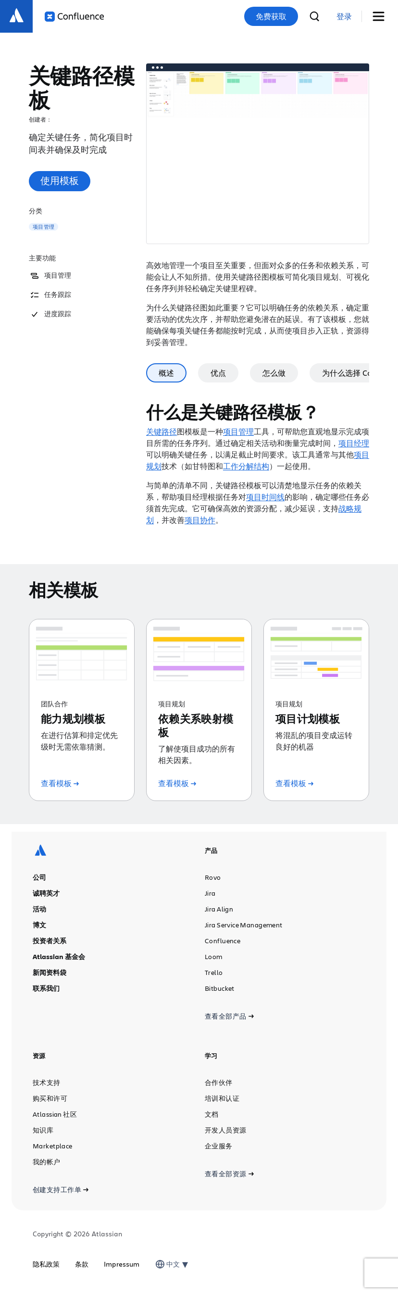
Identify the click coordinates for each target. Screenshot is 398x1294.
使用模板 (59, 180)
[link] (344, 16)
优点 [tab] (247, 373)
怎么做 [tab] (302, 373)
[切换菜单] (381, 16)
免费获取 (271, 16)
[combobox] (167, 1264)
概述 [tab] (195, 373)
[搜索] (314, 16)
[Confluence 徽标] (74, 17)
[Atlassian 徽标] (16, 16)
